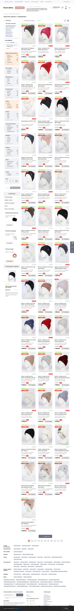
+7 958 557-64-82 (56, 7)
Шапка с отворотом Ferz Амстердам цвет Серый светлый (43, 378)
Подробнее (16, 608)
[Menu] (20, 7)
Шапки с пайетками (18, 576)
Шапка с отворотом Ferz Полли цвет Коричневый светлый (44, 305)
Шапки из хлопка (17, 574)
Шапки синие (40, 562)
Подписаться (19, 594)
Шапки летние (47, 557)
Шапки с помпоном (10, 28)
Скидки (42, 1)
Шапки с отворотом (37, 571)
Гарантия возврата (19, 1)
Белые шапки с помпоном (9, 579)
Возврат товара (46, 604)
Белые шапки (16, 566)
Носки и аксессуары (9, 208)
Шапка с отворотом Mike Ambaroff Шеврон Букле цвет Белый (62, 451)
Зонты (6, 206)
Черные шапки (26, 564)
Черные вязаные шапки (9, 584)
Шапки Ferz (24, 548)
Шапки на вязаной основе (28, 554)
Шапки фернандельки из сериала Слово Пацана (11, 26)
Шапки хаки (16, 562)
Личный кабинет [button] (66, 1)
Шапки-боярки (40, 569)
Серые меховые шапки (32, 579)
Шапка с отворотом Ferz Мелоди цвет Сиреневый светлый (60, 305)
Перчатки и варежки (9, 203)
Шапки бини (8, 29)
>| (61, 540)
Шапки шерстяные (52, 574)
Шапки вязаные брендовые (22, 581)
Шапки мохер (44, 574)
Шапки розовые (43, 564)
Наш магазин (48, 1)
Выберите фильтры (15, 187)
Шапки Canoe (30, 548)
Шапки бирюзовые (48, 562)
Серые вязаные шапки (34, 581)
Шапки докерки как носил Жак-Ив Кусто (59, 571)
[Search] (27, 6)
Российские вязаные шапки (9, 581)
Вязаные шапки (35, 545)
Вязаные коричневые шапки (46, 581)
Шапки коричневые (66, 562)
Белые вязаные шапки (53, 584)
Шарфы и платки (8, 200)
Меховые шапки (17, 545)
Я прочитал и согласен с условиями (14, 598)
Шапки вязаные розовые (20, 584)
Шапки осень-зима (18, 559)
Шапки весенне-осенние (57, 557)
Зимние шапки (17, 557)
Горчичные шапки (24, 562)
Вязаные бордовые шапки (22, 586)
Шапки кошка (28, 571)
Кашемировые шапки (35, 574)
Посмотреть (9, 225)
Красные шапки (39, 566)
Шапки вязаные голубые (34, 586)
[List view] (65, 20)
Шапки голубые (57, 562)
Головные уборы (8, 197)
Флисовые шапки (9, 32)
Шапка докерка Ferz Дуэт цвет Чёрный (11, 287)
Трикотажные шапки (26, 545)
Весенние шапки (9, 34)
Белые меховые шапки (42, 579)
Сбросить (8, 48)
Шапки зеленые (51, 564)
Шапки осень (40, 557)
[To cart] (32, 57)
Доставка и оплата (8, 1)
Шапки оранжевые (35, 564)
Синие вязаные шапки (43, 584)
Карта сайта (46, 605)
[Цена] (7, 181)
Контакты (27, 1)
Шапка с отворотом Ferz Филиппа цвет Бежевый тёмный (43, 414)
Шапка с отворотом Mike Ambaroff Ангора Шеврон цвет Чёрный (45, 123)
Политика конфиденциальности (14, 597)
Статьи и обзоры (34, 1)
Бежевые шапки (9, 36)
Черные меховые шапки (21, 579)
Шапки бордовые (60, 564)
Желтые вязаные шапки (32, 584)
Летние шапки (9, 33)
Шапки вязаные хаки (58, 581)
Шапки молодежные (18, 551)
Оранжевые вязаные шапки (10, 586)
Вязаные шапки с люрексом (46, 586)
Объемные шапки (49, 569)
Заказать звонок (55, 8)
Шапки (6, 13)
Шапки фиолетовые (18, 564)
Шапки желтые (31, 566)
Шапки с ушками (45, 571)
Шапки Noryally (17, 548)
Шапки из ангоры (26, 574)
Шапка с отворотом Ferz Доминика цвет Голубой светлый (43, 195)
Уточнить (16, 48)
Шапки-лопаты (57, 569)
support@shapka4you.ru (31, 603)
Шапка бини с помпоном (19, 571)
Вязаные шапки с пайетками (60, 586)
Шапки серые (23, 566)
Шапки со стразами (28, 576)
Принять (66, 608)
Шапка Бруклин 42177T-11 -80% (28, 121)
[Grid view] (68, 20)
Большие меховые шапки (54, 579)
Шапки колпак (9, 30)
